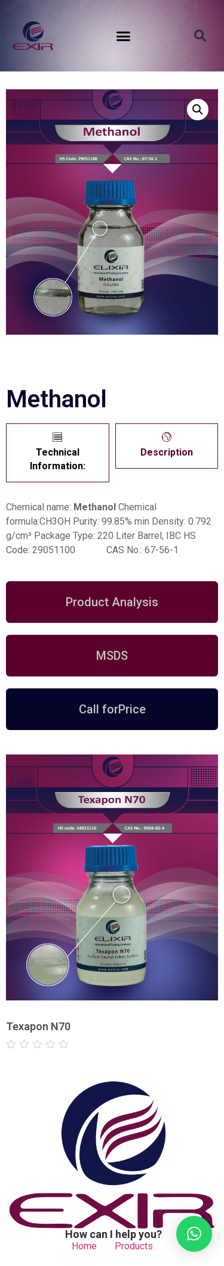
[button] (123, 35)
